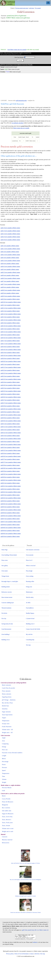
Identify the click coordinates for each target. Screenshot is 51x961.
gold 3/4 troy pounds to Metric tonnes (10, 239)
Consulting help (30, 639)
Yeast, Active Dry (7, 816)
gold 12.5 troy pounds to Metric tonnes (11, 314)
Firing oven (29, 586)
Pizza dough (29, 571)
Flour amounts (6, 691)
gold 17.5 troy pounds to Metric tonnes (11, 343)
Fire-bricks (4, 613)
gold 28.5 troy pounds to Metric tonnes (11, 409)
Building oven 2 (6, 639)
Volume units (6, 729)
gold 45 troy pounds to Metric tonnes (10, 506)
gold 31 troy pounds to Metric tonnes (10, 423)
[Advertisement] (25, 34)
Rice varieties (6, 807)
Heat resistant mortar (7, 597)
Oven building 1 (6, 634)
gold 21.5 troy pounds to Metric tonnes (11, 367)
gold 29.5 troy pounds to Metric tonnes (11, 415)
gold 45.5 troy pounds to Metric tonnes (11, 509)
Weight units (5, 732)
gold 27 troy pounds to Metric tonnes (10, 400)
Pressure (4, 767)
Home (7, 3)
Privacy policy (10, 954)
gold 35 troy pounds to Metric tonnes (10, 447)
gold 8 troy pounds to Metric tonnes (10, 287)
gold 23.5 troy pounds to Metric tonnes (11, 379)
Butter (4, 796)
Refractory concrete (7, 592)
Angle (4, 737)
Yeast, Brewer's (6, 819)
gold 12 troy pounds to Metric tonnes (10, 311)
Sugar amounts (6, 711)
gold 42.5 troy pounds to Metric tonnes (11, 492)
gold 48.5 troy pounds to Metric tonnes (11, 527)
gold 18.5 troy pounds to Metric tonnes (11, 349)
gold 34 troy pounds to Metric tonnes (10, 441)
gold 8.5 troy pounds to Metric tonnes (10, 290)
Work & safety (30, 597)
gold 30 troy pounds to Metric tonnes (10, 417)
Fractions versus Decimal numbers (12, 752)
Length (4, 755)
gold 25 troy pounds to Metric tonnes (10, 388)
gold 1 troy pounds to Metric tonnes (10, 245)
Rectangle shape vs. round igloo (10, 581)
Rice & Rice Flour (7, 703)
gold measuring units (21, 100)
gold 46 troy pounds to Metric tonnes (10, 512)
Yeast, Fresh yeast (7, 822)
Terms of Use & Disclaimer (22, 954)
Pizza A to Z (29, 560)
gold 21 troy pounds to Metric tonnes (10, 364)
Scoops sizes (5, 723)
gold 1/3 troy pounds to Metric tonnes (10, 230)
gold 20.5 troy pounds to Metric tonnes (11, 361)
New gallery (5, 565)
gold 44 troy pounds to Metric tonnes (10, 501)
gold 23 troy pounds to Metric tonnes (10, 376)
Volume (4, 779)
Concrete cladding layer (8, 602)
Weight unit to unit (7, 831)
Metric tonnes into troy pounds (21, 128)
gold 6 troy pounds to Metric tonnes (10, 275)
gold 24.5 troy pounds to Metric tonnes (11, 385)
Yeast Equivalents (7, 714)
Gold (3, 790)
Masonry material (7, 839)
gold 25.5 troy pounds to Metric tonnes (11, 391)
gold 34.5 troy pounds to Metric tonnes (11, 444)
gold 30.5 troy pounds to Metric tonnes (11, 420)
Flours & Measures (7, 801)
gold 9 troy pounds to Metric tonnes (10, 293)
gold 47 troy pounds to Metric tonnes (10, 518)
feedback (35, 943)
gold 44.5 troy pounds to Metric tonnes (11, 504)
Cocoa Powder (6, 799)
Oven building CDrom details (9, 555)
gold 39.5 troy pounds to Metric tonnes (11, 474)
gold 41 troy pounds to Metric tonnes (10, 483)
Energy (4, 746)
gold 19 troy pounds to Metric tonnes (10, 352)
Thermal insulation (6, 608)
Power (4, 764)
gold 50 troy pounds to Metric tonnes (10, 536)
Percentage (5, 761)
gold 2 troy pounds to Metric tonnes (10, 251)
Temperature (5, 720)
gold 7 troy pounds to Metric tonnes (10, 281)
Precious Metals (6, 787)
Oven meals (5, 571)
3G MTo (28, 602)
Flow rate (5, 749)
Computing (5, 743)
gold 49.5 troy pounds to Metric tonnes (11, 533)
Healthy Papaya (30, 613)
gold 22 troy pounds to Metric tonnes (10, 370)
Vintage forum (5, 576)
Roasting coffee (30, 581)
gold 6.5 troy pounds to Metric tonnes (10, 278)
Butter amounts (6, 685)
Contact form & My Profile (33, 629)
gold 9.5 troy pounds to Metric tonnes (10, 296)
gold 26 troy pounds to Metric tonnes (10, 394)
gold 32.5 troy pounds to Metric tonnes (11, 432)
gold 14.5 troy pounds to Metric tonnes (11, 326)
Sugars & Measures (7, 813)
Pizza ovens (5, 560)
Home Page (4, 549)
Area (3, 740)
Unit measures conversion (32, 549)
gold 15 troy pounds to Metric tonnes (10, 328)
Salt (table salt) (6, 810)
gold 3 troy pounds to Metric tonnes (10, 257)
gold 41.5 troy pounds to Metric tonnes (11, 486)
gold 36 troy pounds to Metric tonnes (10, 453)
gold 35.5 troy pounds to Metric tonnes (11, 450)
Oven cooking (29, 576)
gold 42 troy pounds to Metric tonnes (10, 489)
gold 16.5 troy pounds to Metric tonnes (11, 337)
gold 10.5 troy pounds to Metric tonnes (11, 302)
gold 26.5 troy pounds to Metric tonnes (11, 397)
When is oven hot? (31, 565)
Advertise (36, 954)
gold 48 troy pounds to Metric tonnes (10, 524)
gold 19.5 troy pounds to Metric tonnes (11, 355)
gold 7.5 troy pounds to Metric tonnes (10, 284)
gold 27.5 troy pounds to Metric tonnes (11, 403)
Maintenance (29, 592)
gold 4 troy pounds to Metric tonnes (10, 263)
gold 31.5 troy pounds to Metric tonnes (11, 426)
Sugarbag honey (6, 697)
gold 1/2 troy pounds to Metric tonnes (10, 233)
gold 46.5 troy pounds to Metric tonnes (11, 515)
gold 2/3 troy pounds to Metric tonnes (10, 236)
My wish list (29, 634)
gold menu (31, 8)
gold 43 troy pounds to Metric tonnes (10, 495)
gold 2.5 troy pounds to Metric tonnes (10, 254)
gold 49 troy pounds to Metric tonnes (10, 530)
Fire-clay (4, 618)
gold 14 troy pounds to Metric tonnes (10, 323)
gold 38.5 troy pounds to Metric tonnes (11, 468)
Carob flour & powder (8, 688)
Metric (4, 758)
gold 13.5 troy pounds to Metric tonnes (11, 320)
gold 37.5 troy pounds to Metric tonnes (11, 462)
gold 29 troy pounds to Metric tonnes (10, 412)
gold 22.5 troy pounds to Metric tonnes (11, 373)
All (12, 729)
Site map (28, 645)
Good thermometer (6, 629)
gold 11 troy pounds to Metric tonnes (10, 305)
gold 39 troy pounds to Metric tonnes (10, 471)
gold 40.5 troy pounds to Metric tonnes (11, 480)
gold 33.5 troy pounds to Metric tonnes (11, 438)
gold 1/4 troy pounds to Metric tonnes (10, 228)
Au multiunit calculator (18, 123)
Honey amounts (6, 694)
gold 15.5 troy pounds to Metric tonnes (11, 331)
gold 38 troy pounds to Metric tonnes (10, 465)
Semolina (4, 708)
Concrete (4, 836)
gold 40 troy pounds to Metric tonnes (10, 477)
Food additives (30, 608)
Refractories (5, 842)
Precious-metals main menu (21, 8)
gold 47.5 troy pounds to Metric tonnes (11, 521)
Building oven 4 (30, 623)
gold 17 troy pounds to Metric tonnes (10, 340)
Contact (32, 954)
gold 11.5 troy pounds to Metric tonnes (11, 308)
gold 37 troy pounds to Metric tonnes (10, 459)
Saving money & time (7, 623)
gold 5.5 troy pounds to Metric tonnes (10, 272)
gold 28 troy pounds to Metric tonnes (10, 406)
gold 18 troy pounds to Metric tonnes (10, 346)
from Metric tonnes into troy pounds (16, 49)
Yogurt (4, 717)
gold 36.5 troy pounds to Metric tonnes (11, 456)
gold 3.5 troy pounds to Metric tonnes (10, 260)
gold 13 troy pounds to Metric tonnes (10, 317)
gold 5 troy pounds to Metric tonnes (10, 269)
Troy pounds (38, 8)
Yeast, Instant (6, 825)
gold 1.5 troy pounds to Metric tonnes (10, 248)
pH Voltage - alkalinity (9, 700)
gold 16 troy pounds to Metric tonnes (10, 334)
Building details (6, 586)
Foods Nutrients (6, 726)
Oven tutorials (29, 555)
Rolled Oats (5, 705)
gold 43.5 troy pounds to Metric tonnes (11, 498)
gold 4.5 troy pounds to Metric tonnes (10, 266)
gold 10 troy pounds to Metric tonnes (10, 299)
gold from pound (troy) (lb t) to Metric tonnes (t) (35, 930)
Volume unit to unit (7, 828)
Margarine (5, 804)
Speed (4, 770)
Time (3, 776)
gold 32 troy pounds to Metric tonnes (10, 429)
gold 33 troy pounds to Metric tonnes (10, 435)
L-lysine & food (30, 618)
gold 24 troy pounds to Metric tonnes (10, 382)
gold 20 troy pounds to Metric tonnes (10, 358)
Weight (4, 782)
